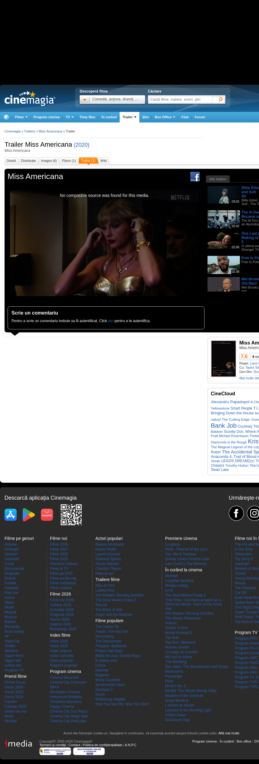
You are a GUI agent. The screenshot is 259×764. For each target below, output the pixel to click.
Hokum (171, 623)
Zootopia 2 (104, 689)
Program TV (14, 670)
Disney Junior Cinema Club (187, 559)
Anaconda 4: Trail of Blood (233, 456)
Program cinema (47, 117)
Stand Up (12, 641)
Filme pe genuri (19, 538)
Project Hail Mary (109, 651)
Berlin (9, 716)
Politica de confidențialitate (102, 745)
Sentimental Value (110, 685)
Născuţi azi (104, 573)
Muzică (10, 612)
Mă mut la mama (178, 657)
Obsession (243, 554)
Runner (101, 605)
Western (11, 651)
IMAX (54, 687)
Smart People (241, 408)
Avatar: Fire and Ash (111, 631)
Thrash (240, 573)
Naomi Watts (105, 549)
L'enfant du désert (179, 705)
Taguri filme (14, 656)
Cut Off (240, 593)
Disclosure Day (177, 720)
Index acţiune (60, 651)
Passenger (173, 676)
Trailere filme (107, 579)
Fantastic (12, 588)
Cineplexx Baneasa (65, 702)
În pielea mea (106, 660)
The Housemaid (108, 641)
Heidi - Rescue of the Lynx (186, 549)
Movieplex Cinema (65, 692)
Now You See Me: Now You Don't (122, 704)
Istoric (9, 602)
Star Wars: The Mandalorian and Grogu (196, 666)
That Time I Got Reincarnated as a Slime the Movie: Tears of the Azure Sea (193, 604)
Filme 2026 (59, 554)
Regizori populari (63, 665)
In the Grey (244, 549)
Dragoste (12, 573)
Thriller (10, 646)
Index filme (60, 635)
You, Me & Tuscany (180, 554)
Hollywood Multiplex (66, 697)
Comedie (12, 559)
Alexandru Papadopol (230, 402)
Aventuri (11, 554)
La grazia (172, 544)
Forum (200, 117)
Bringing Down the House (232, 413)
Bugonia (102, 675)
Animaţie (12, 549)
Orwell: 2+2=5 (176, 628)
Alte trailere (217, 179)
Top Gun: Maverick (180, 642)
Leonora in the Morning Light (188, 710)
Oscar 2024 (14, 697)
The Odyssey (245, 588)
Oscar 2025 (14, 692)
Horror (10, 598)
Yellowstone (220, 408)
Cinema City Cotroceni (68, 682)
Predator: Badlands (111, 646)
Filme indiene (60, 588)
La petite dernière (179, 581)
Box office (244, 741)
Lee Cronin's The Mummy (186, 564)
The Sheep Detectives (183, 618)
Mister (10, 607)
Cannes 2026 (15, 706)
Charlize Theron (108, 568)
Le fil (169, 590)
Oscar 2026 (14, 687)
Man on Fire (105, 585)
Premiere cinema (64, 564)
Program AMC (246, 658)
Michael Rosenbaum (233, 436)
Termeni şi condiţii (52, 745)
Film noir (11, 593)
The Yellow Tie (107, 627)
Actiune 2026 (60, 605)
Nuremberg (104, 636)
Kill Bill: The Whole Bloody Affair (191, 691)
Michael (171, 576)
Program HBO (246, 672)
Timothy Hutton (237, 465)
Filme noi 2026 (62, 600)
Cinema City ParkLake (68, 721)
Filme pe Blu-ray (63, 578)
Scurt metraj (14, 631)
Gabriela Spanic (108, 559)
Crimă (9, 564)
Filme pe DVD (61, 573)
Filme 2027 (59, 549)
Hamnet (101, 670)
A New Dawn (175, 715)
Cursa (100, 665)
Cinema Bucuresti (64, 677)
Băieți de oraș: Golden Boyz (118, 656)
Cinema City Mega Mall (69, 716)
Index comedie (62, 656)
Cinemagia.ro (30, 98)
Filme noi (58, 538)
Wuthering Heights (110, 699)
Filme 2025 (59, 559)
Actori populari (61, 660)
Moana (240, 583)
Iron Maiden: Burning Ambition (119, 595)
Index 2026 (59, 641)
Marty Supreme (107, 680)
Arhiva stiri (13, 665)
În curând (109, 117)
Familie (10, 583)
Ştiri (145, 117)
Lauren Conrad (107, 554)
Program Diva (246, 667)
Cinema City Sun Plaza (68, 711)
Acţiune (11, 544)
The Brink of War (109, 610)
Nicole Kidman (107, 564)
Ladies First (104, 590)
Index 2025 (59, 646)
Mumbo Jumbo (177, 647)
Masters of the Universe (184, 696)
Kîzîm (100, 694)
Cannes (11, 702)
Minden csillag (176, 585)
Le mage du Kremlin (181, 652)
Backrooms (174, 671)
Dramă (10, 578)
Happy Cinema (62, 706)
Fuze (169, 681)
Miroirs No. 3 (175, 686)
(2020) (81, 145)
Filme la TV (59, 568)
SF (7, 636)
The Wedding (176, 662)
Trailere (29, 131)
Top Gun (172, 637)
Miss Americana (48, 144)
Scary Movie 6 (176, 700)
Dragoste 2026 (62, 614)
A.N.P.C (130, 745)
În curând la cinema (183, 569)
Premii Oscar (15, 682)
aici (111, 321)
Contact (74, 745)
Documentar (14, 568)
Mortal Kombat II (178, 633)
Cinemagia (13, 131)
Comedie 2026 (62, 610)
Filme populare (109, 620)
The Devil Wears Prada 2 (115, 600)
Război (10, 622)
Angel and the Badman (113, 614)
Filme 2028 (59, 544)
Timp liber (87, 117)
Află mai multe (229, 733)
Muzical (11, 617)
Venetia (11, 721)
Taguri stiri (13, 660)
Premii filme (16, 676)
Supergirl (242, 564)
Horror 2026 (59, 619)
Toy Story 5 (244, 559)
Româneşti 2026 (63, 629)
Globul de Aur (16, 711)
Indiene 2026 (60, 624)
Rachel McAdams (109, 544)
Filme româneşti (63, 583)
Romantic (12, 627)
